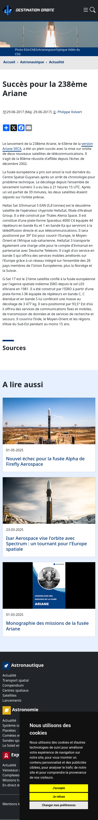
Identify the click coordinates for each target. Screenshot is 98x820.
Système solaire (14, 725)
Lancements (11, 700)
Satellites (9, 695)
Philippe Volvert (70, 112)
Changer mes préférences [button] (59, 805)
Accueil (9, 62)
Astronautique (32, 62)
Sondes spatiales (15, 740)
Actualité (56, 62)
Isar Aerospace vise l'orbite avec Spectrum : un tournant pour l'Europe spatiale (46, 543)
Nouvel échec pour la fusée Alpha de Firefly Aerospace (45, 461)
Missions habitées (16, 780)
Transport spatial (15, 680)
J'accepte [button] (59, 788)
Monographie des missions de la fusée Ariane (47, 625)
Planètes (9, 730)
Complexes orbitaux (18, 775)
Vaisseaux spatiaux (17, 770)
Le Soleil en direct (16, 745)
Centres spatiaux (15, 690)
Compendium (13, 685)
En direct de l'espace (18, 785)
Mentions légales (15, 804)
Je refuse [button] (59, 796)
